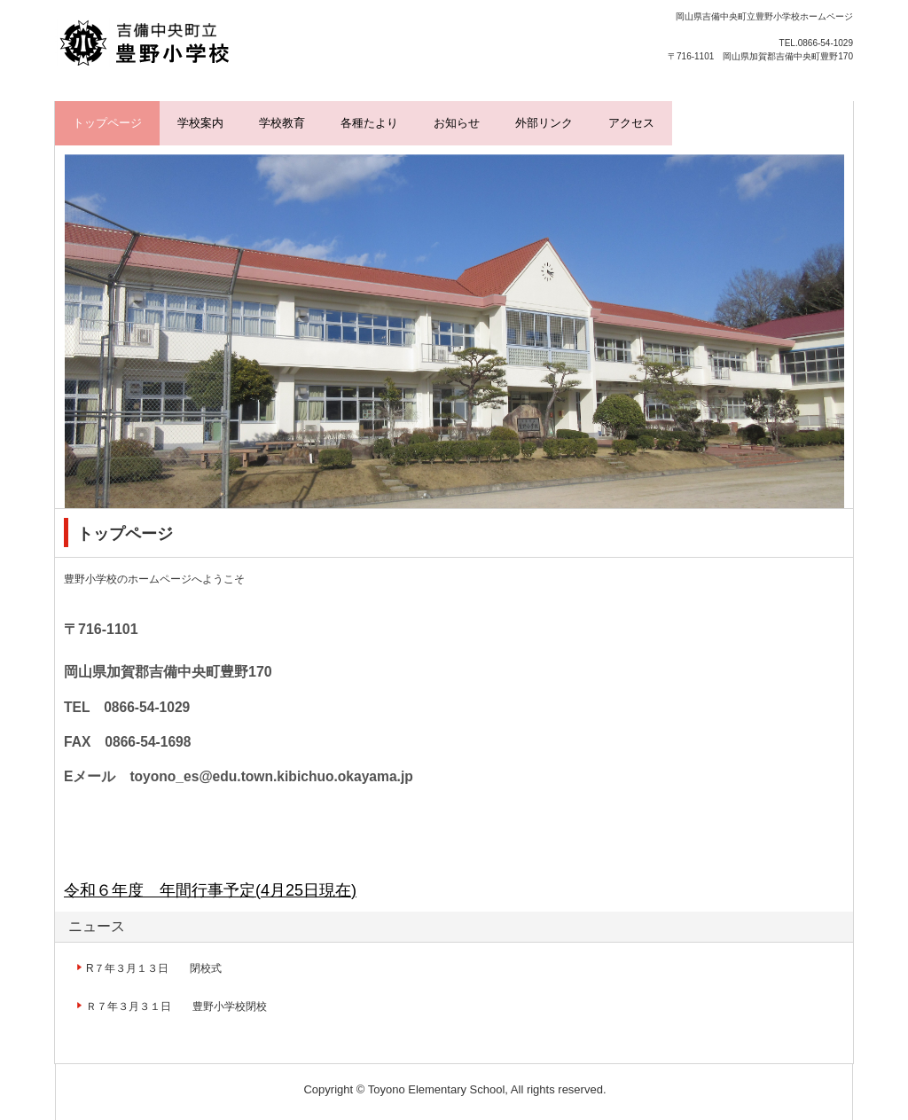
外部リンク (544, 122)
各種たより (369, 122)
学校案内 (200, 122)
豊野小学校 (168, 44)
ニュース (96, 926)
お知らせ (457, 122)
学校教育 (282, 122)
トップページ (107, 122)
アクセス (631, 122)
